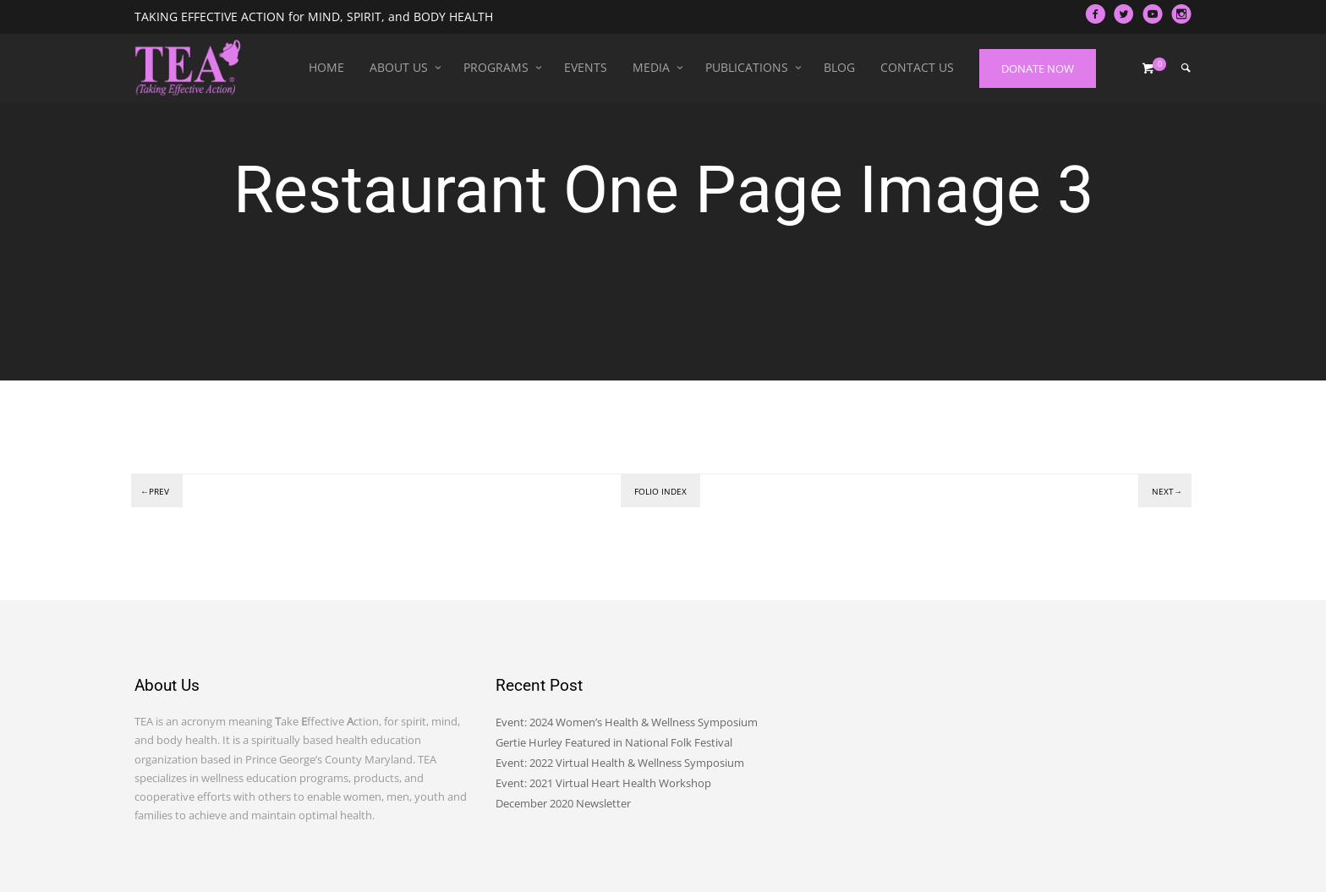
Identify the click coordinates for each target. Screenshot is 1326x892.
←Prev (154, 491)
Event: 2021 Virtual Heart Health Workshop (603, 783)
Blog (839, 67)
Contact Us (917, 67)
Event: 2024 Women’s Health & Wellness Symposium (627, 722)
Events (585, 67)
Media (651, 67)
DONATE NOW (1037, 68)
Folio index (660, 491)
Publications (746, 67)
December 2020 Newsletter (563, 803)
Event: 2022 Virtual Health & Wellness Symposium (620, 762)
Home (326, 67)
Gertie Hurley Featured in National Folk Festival (614, 742)
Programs (496, 67)
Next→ (1167, 491)
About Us (399, 67)
